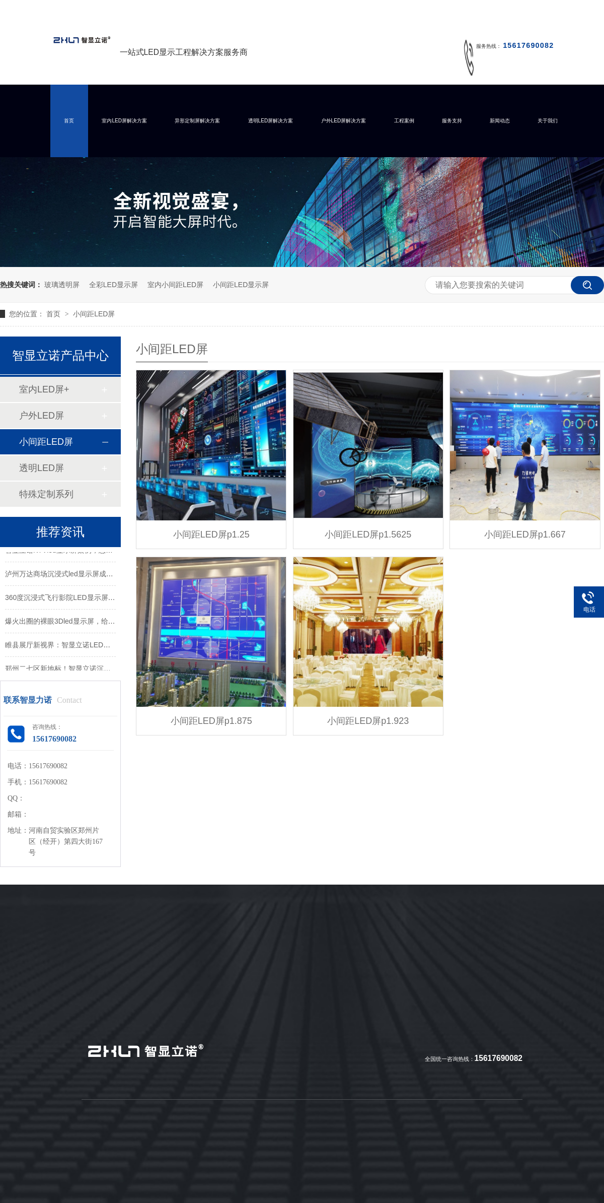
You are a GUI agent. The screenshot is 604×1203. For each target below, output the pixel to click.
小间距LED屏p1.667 (525, 534)
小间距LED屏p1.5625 (368, 534)
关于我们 (548, 120)
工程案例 (404, 120)
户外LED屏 (41, 416)
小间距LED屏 (94, 314)
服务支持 (452, 120)
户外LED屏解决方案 (343, 120)
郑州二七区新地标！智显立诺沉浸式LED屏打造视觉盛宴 (93, 669)
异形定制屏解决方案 (197, 120)
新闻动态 (500, 120)
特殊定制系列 (46, 494)
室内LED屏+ (44, 389)
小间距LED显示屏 (241, 285)
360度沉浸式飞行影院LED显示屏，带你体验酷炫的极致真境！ (102, 598)
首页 (69, 120)
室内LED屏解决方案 (124, 120)
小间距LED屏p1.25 (211, 534)
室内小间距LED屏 (175, 285)
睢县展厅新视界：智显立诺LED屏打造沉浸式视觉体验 (89, 646)
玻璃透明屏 (62, 285)
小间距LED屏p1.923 (368, 721)
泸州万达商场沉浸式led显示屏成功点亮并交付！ (80, 575)
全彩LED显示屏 (113, 285)
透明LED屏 (41, 468)
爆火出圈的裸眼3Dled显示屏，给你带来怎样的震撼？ (88, 622)
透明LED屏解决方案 (270, 120)
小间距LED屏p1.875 (211, 721)
